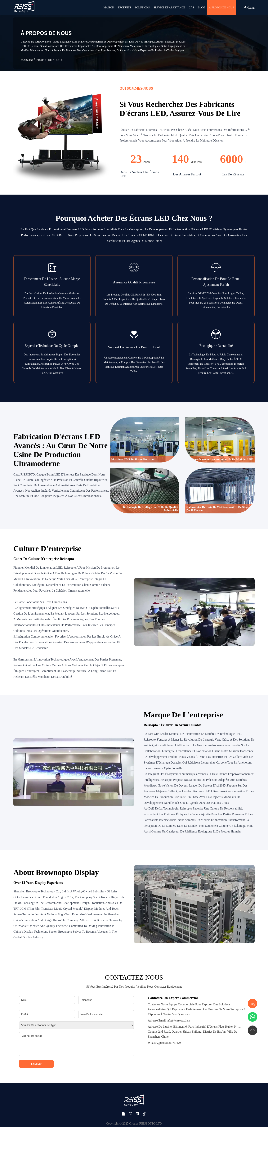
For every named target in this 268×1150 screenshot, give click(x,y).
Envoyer (36, 1063)
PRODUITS (124, 7)
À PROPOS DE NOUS (221, 7)
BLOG (201, 7)
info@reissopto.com (169, 1020)
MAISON (109, 7)
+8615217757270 (164, 1042)
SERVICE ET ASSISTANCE (169, 7)
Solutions (142, 7)
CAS (191, 7)
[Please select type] (76, 1025)
